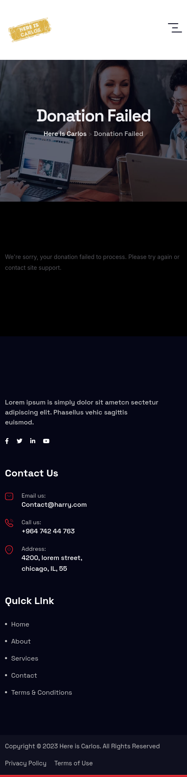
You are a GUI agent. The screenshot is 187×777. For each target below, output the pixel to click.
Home (20, 624)
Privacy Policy (25, 763)
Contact (24, 675)
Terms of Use (73, 763)
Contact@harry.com (54, 504)
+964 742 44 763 (48, 531)
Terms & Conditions (41, 692)
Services (24, 658)
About (21, 641)
